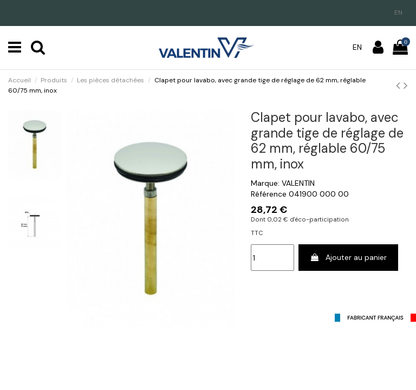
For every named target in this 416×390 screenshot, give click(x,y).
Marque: (265, 183)
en (398, 12)
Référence (269, 194)
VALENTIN (298, 183)
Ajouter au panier (348, 257)
